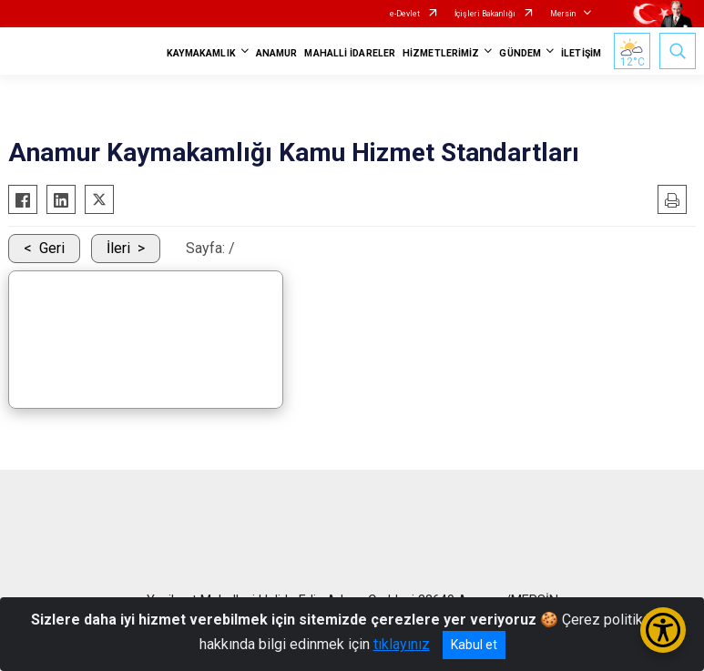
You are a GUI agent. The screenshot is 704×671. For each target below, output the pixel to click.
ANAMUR (277, 53)
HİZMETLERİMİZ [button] (441, 53)
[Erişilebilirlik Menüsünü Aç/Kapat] (663, 630)
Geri (52, 248)
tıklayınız (401, 644)
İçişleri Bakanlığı (484, 13)
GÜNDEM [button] (520, 53)
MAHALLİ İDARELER (349, 53)
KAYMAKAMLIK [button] (201, 53)
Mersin (563, 13)
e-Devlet (405, 13)
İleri (118, 248)
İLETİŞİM (581, 53)
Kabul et (474, 644)
